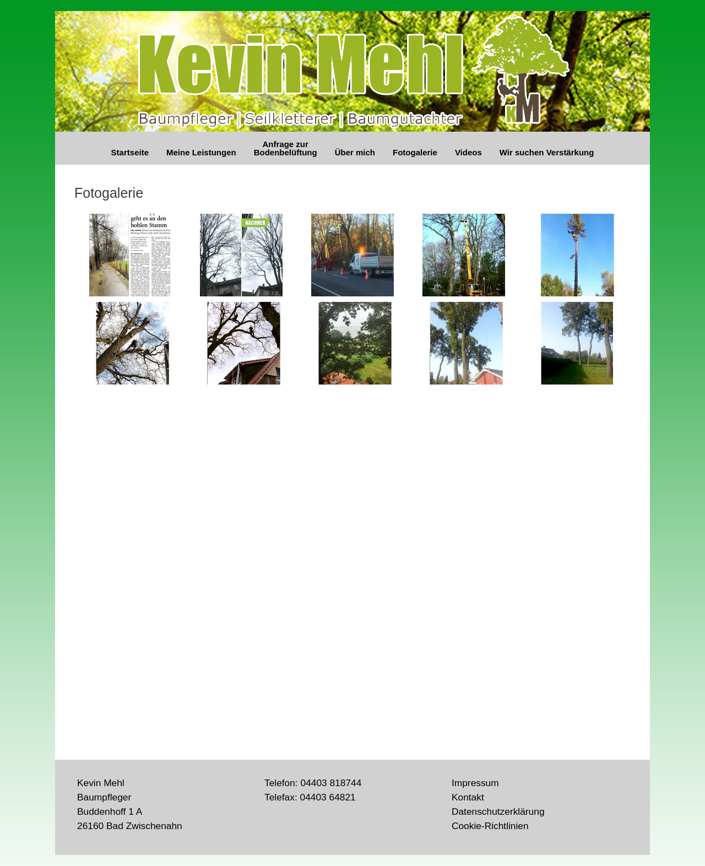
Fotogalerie (415, 152)
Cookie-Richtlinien (490, 825)
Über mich (355, 152)
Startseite (130, 152)
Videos (468, 152)
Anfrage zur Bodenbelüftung (285, 148)
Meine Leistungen (201, 152)
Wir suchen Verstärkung (547, 152)
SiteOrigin (375, 833)
